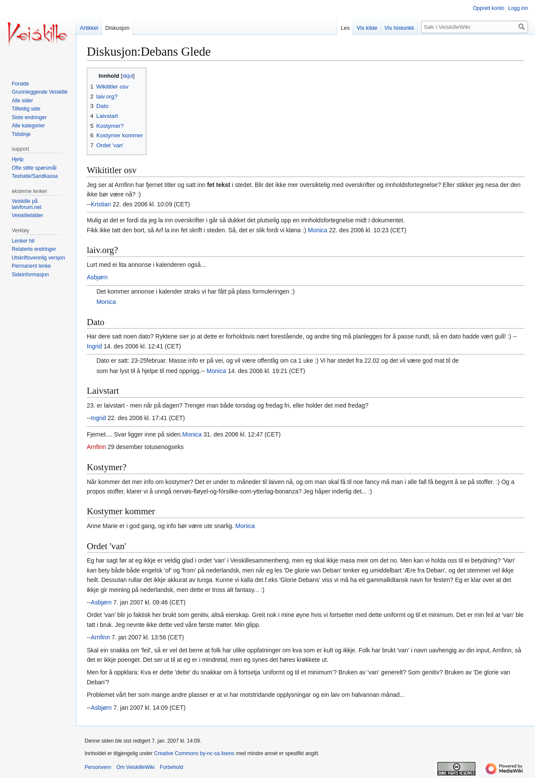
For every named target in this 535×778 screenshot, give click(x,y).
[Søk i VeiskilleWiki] (474, 27)
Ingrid (94, 346)
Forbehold (171, 767)
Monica (317, 230)
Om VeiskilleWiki (135, 767)
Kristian (101, 204)
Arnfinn (96, 446)
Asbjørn (97, 277)
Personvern (98, 767)
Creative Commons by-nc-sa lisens (194, 753)
